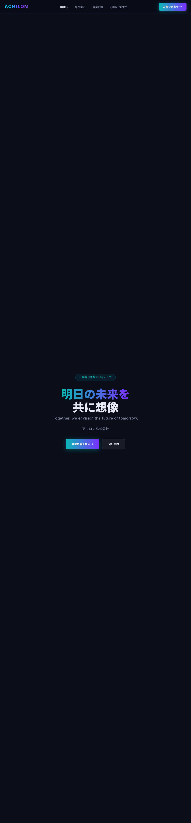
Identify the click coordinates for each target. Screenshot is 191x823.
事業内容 (98, 7)
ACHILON (16, 6)
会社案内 (80, 7)
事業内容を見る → (82, 444)
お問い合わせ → (172, 6)
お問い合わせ (118, 7)
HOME (64, 7)
